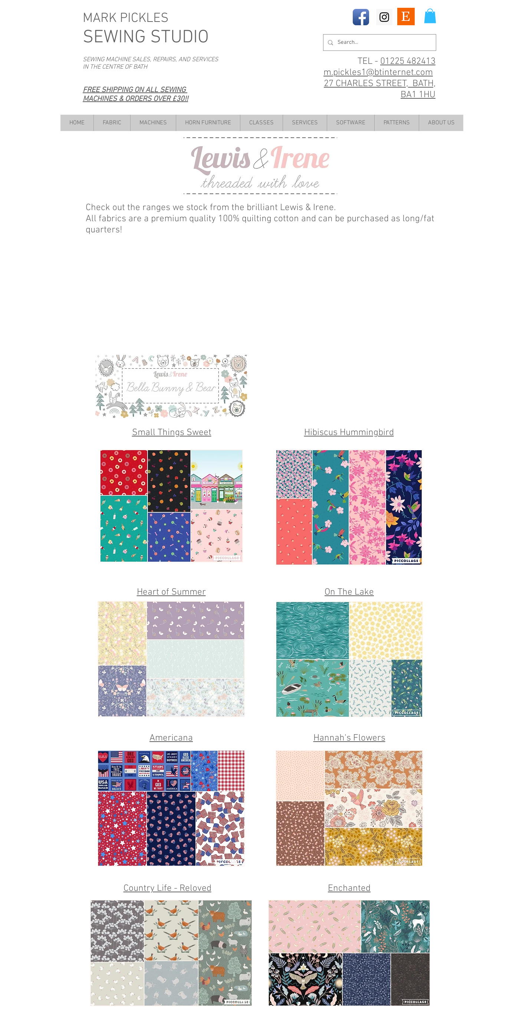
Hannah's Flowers (349, 738)
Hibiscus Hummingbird (349, 432)
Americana (171, 738)
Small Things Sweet (171, 432)
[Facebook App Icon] (361, 17)
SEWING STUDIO (146, 38)
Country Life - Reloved (167, 888)
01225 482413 (407, 61)
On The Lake (349, 592)
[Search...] (379, 42)
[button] (430, 16)
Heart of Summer (171, 592)
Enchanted (349, 888)
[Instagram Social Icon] (384, 17)
